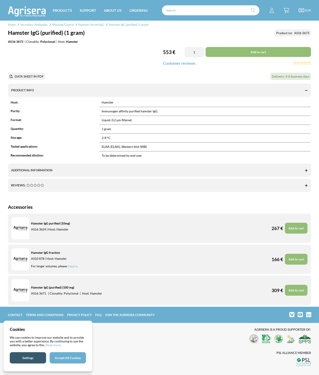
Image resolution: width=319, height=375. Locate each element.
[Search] (210, 10)
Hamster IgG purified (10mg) (50, 223)
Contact (15, 315)
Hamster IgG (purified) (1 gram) (129, 24)
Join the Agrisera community (130, 315)
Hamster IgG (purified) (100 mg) (52, 287)
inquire (73, 266)
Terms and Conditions (45, 315)
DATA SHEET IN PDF (29, 76)
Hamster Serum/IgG (91, 24)
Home (12, 24)
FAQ (98, 315)
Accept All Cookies (68, 358)
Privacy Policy (79, 315)
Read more (53, 345)
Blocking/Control (63, 24)
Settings (27, 358)
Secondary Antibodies (34, 24)
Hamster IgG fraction (45, 252)
